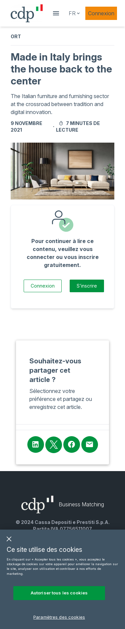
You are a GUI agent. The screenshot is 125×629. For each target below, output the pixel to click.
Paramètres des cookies (59, 621)
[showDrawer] (56, 13)
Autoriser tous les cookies (59, 597)
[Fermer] (9, 544)
